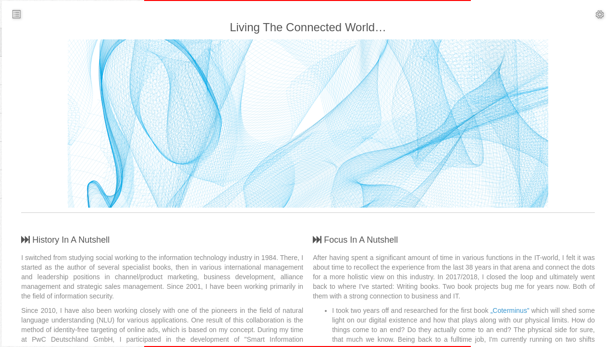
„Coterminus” (527, 310)
